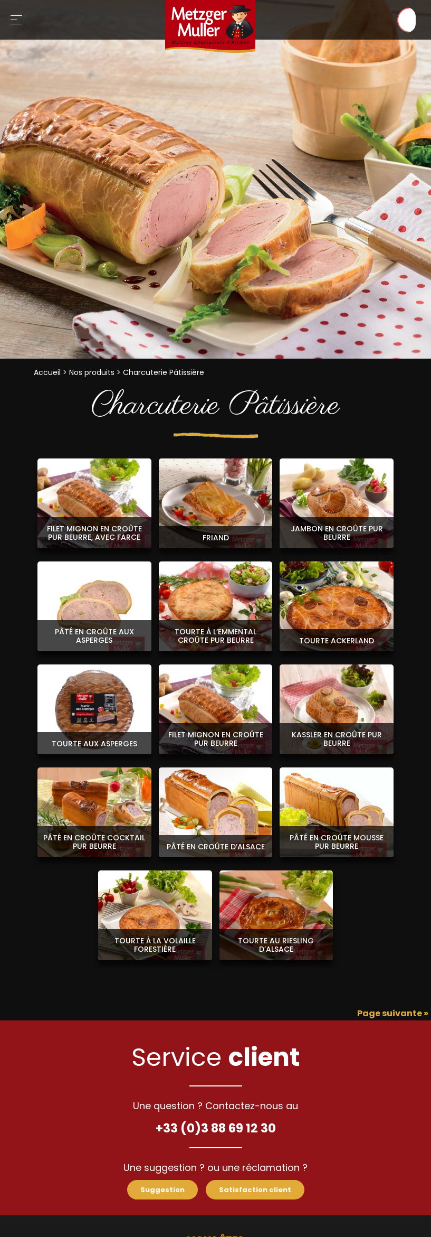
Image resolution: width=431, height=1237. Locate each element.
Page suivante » (392, 1013)
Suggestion (158, 1190)
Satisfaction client (257, 1190)
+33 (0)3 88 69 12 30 (216, 1127)
